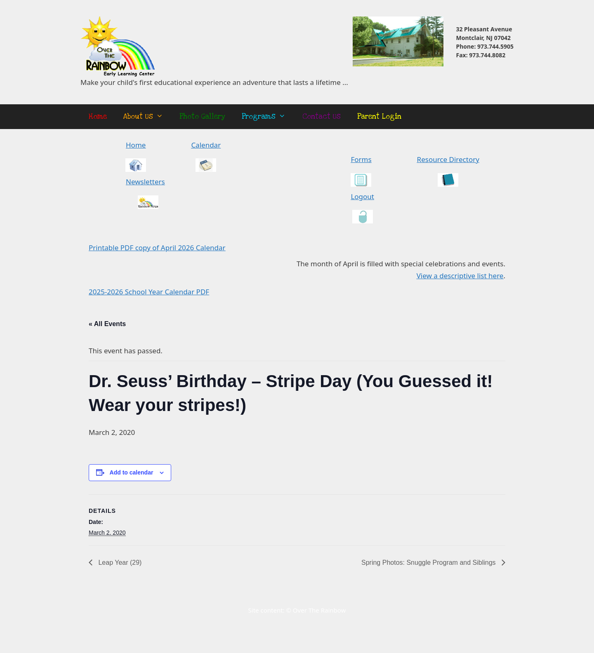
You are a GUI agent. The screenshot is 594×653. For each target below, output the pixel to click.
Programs (268, 116)
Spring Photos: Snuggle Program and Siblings (429, 562)
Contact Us (321, 116)
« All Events (107, 323)
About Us (147, 116)
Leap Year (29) (119, 562)
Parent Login (379, 116)
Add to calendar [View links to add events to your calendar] (131, 472)
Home (98, 116)
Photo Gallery (202, 116)
